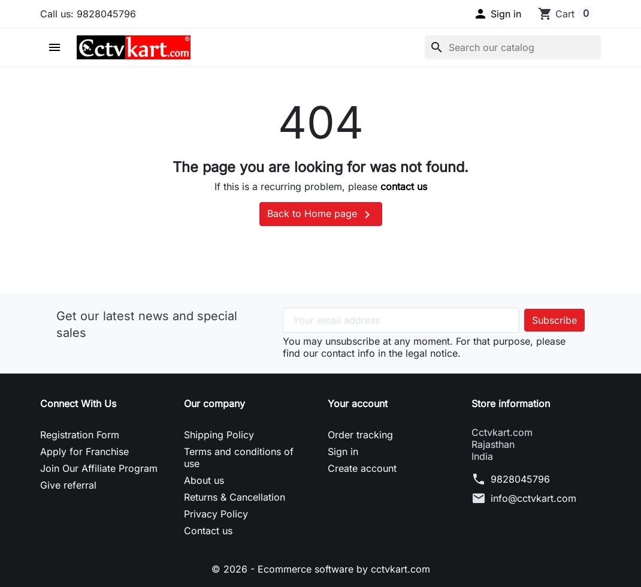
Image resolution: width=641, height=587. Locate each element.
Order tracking (360, 435)
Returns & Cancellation (234, 497)
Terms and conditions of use (239, 457)
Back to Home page (320, 214)
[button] (497, 14)
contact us (403, 186)
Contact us (208, 531)
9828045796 (520, 479)
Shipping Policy (219, 435)
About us (204, 480)
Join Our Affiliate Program (99, 468)
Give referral (68, 485)
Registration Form (79, 435)
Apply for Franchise (84, 451)
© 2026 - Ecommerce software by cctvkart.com (320, 569)
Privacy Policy (216, 514)
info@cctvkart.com (533, 498)
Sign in (343, 451)
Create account (362, 468)
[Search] (513, 47)
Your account (358, 404)
